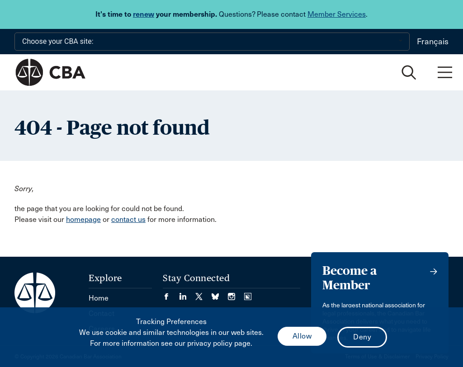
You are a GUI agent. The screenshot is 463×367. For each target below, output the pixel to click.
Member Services (336, 14)
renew (143, 14)
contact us (128, 219)
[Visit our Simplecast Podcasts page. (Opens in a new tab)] (247, 293)
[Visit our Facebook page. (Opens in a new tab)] (171, 293)
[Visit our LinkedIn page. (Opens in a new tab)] (187, 293)
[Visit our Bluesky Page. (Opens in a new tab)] (220, 293)
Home (99, 298)
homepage (83, 219)
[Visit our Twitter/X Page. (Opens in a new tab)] (203, 293)
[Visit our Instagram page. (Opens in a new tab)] (236, 293)
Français (433, 42)
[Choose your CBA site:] (212, 42)
